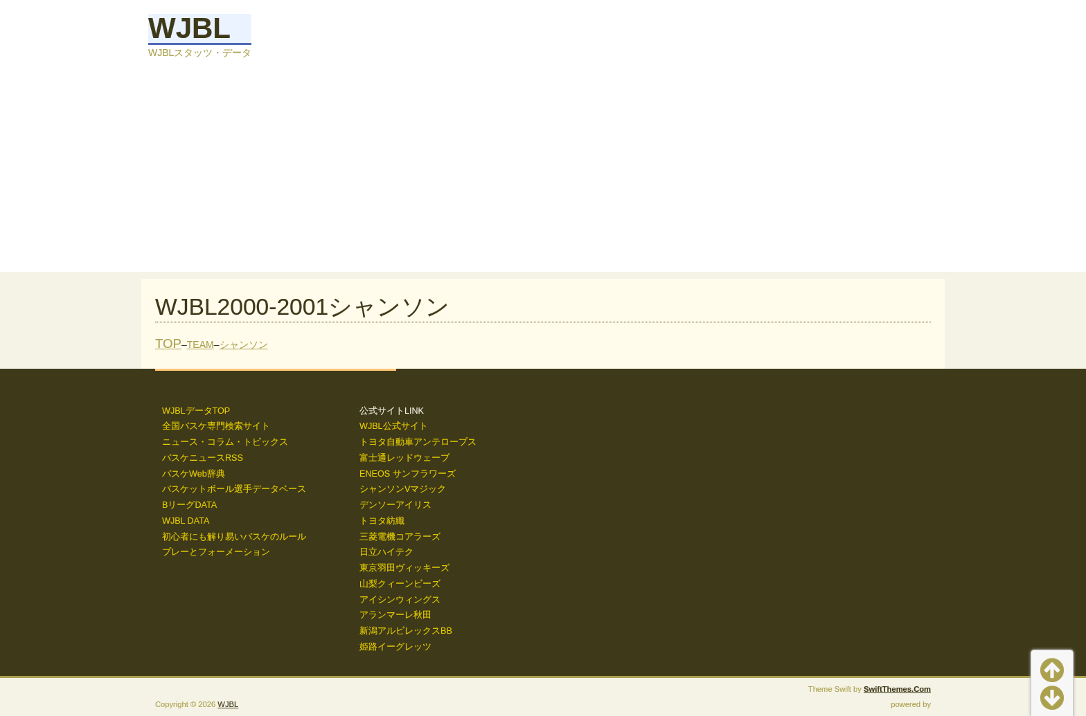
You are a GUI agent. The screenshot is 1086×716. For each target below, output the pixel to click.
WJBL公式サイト (393, 426)
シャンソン (244, 344)
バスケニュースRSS (202, 458)
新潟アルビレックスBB (405, 631)
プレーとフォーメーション (216, 552)
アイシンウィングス (399, 600)
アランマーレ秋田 (395, 615)
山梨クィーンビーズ (399, 584)
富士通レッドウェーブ (404, 458)
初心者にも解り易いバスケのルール (234, 537)
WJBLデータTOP (196, 411)
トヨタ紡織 (381, 521)
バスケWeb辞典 (193, 474)
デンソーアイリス (395, 505)
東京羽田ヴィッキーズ (404, 568)
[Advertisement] (543, 175)
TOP (168, 343)
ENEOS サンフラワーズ (407, 474)
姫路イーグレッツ (395, 647)
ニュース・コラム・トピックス (225, 442)
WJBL (189, 28)
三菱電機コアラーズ (399, 537)
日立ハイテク (386, 552)
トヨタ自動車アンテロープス (418, 442)
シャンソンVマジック (402, 489)
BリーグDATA (189, 505)
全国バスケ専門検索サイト (216, 426)
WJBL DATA (185, 521)
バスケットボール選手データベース (234, 489)
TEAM (200, 344)
